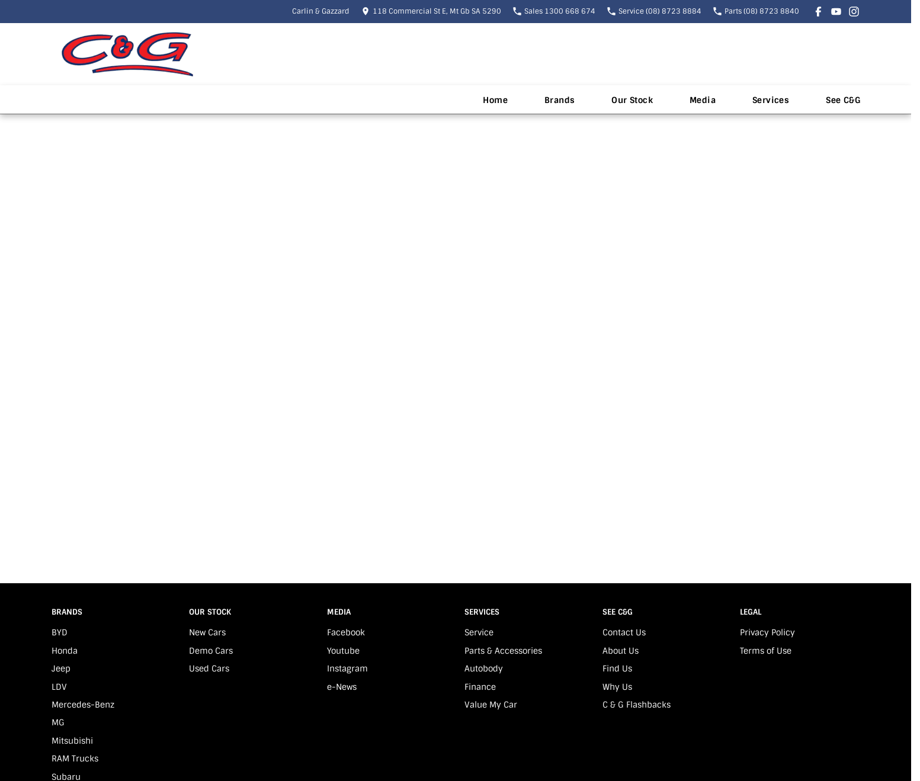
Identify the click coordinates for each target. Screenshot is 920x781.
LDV (59, 687)
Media (703, 100)
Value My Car (490, 704)
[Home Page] (127, 54)
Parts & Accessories (503, 650)
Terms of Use (765, 650)
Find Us (617, 668)
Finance (480, 687)
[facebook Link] (818, 11)
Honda (65, 650)
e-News (342, 687)
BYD (60, 632)
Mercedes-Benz (83, 704)
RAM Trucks (75, 758)
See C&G (843, 100)
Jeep (61, 668)
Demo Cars (211, 650)
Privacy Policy (767, 632)
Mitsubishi (72, 740)
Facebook (346, 632)
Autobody (483, 668)
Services (770, 100)
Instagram (347, 668)
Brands (559, 100)
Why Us (617, 687)
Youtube (343, 650)
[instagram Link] (854, 11)
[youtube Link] (836, 11)
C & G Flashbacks (636, 704)
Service (478, 632)
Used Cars (209, 668)
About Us (620, 650)
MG (58, 722)
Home (495, 100)
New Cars (207, 632)
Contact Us (624, 632)
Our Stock (632, 100)
